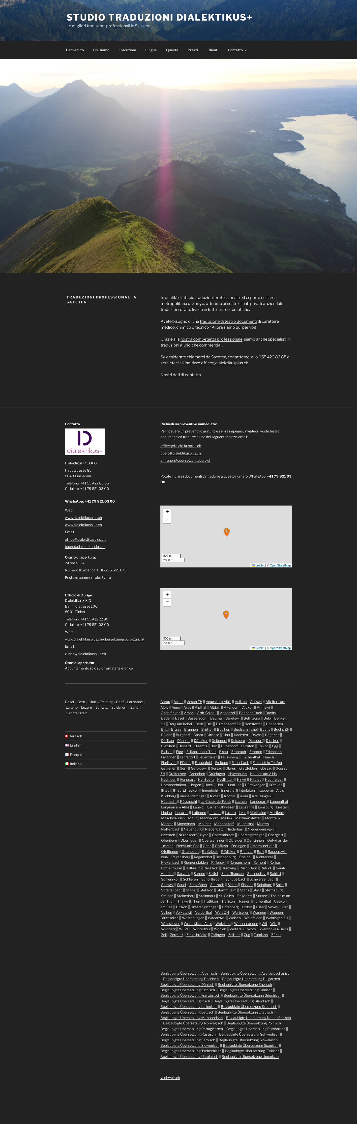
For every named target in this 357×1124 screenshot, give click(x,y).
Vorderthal (203, 912)
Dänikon (183, 740)
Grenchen (197, 774)
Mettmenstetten (248, 818)
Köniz (244, 796)
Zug (247, 935)
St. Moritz (244, 896)
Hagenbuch (237, 774)
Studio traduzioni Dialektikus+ (159, 17)
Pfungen (246, 851)
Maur (192, 818)
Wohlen (220, 929)
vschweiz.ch (170, 1077)
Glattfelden (248, 768)
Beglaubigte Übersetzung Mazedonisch (191, 1018)
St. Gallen (118, 707)
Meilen (226, 818)
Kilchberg (168, 796)
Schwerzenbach (262, 879)
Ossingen (238, 846)
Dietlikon (168, 746)
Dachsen (241, 735)
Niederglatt (214, 829)
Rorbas (275, 862)
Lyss (242, 812)
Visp (284, 907)
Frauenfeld (203, 762)
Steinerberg (186, 896)
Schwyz (101, 707)
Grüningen (216, 774)
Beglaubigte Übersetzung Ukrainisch (189, 1056)
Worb (251, 929)
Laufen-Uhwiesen (221, 807)
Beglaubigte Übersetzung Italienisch (188, 1006)
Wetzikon (223, 923)
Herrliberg (206, 779)
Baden (166, 718)
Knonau (230, 796)
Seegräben (198, 885)
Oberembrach (223, 835)
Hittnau (256, 779)
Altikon (247, 707)
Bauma (216, 718)
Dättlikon (201, 740)
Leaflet (258, 565)
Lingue (151, 50)
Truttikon (211, 901)
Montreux (273, 818)
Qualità (172, 50)
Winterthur (201, 929)
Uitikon (181, 907)
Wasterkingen (193, 918)
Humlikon (233, 785)
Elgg (179, 751)
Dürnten (247, 746)
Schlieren (190, 879)
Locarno (181, 812)
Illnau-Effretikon (186, 790)
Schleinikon (170, 879)
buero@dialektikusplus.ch (85, 546)
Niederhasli (235, 829)
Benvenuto (75, 50)
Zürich (135, 707)
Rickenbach (170, 862)
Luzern (86, 707)
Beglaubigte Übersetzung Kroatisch (249, 1006)
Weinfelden (253, 918)
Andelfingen (170, 713)
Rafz (260, 851)
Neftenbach (170, 829)
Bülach (166, 735)
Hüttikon (275, 785)
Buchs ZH (281, 729)
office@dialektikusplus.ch (224, 363)
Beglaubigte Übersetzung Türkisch (252, 1051)
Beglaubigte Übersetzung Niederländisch (258, 1018)
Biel (209, 724)
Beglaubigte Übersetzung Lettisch (187, 1012)
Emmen (255, 751)
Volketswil (184, 912)
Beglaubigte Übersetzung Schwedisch (249, 1034)
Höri (219, 785)
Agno (176, 707)
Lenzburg (265, 807)
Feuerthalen (208, 757)
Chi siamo (101, 50)
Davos (256, 735)
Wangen (259, 912)
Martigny (276, 812)
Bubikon (223, 729)
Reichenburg (226, 857)
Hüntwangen (255, 785)
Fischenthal (250, 757)
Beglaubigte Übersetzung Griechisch (252, 995)
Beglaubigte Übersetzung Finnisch (245, 990)
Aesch (178, 701)
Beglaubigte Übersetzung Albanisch (188, 973)
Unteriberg (230, 907)
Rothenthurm (171, 868)
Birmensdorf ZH (228, 724)
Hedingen (168, 779)
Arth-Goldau (206, 713)
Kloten (215, 796)
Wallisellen (240, 912)
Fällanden (168, 757)
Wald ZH (222, 912)
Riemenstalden (196, 862)
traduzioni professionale (217, 297)
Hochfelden (274, 779)
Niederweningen (261, 829)
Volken (166, 912)
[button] (226, 532)
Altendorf (231, 707)
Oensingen (255, 840)
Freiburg (106, 702)
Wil (264, 923)
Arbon (189, 713)
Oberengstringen (251, 835)
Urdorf (247, 907)
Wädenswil (216, 918)
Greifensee (177, 774)
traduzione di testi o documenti (228, 321)
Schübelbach (235, 879)
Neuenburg (193, 829)
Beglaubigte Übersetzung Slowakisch (248, 1040)
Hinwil (241, 779)
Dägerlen (272, 735)
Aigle (187, 707)
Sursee (261, 896)
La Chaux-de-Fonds (216, 801)
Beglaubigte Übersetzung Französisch (190, 995)
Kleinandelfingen (193, 796)
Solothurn (264, 885)
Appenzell (228, 713)
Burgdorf (183, 735)
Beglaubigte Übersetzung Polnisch (254, 1023)
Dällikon (167, 740)
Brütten (207, 729)
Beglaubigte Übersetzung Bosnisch (191, 979)
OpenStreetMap (280, 565)
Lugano (72, 707)
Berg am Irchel (180, 724)
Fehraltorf (187, 757)
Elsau (223, 751)
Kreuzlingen (261, 796)
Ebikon (263, 746)
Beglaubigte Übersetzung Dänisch (187, 984)
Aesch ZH (194, 701)
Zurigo (198, 303)
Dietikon (272, 740)
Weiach (235, 918)
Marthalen (258, 812)
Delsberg (238, 740)
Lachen (241, 801)
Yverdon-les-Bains (273, 929)
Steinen (167, 896)
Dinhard (184, 746)
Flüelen (185, 762)
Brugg (176, 729)
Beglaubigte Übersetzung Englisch (245, 984)
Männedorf (209, 818)
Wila (273, 923)
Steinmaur (207, 896)
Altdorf (214, 707)
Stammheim (227, 890)
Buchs (265, 729)
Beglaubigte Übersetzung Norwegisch (193, 1023)
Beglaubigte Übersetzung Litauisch (245, 1012)
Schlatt (275, 873)
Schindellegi (256, 873)
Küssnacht (188, 801)
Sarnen (199, 873)
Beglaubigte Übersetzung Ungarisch (250, 1056)
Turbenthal (262, 901)
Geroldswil (199, 768)
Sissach (247, 885)
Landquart (258, 801)
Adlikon (241, 701)
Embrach (238, 751)
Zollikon (234, 935)
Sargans (183, 873)
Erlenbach (274, 751)
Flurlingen (169, 762)
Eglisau (167, 751)
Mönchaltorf (224, 824)
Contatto (237, 50)
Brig (164, 729)
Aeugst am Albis (218, 701)
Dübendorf (229, 746)
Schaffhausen (232, 873)
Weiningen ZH (277, 918)
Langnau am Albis (175, 807)
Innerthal (228, 790)
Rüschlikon (248, 868)
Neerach (168, 835)
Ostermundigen (262, 846)
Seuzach (217, 885)
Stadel (191, 890)
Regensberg (180, 857)
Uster (260, 907)
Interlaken (247, 790)
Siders (233, 885)
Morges (167, 824)
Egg (275, 746)
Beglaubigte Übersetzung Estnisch (187, 990)
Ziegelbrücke (196, 935)
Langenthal (279, 801)
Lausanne (135, 702)
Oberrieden (189, 840)
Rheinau (245, 857)
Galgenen (168, 768)
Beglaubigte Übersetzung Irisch (185, 1001)
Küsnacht (169, 801)
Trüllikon (228, 901)
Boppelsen (274, 724)
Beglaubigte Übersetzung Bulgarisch (251, 979)
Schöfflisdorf (211, 879)
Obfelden (236, 840)
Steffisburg (274, 890)
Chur (92, 702)
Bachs (271, 713)
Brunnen (191, 729)
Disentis (200, 746)
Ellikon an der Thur (201, 751)
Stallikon (206, 890)
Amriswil (263, 707)
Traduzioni (127, 50)
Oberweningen (213, 840)
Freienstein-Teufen (267, 762)
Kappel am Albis (271, 790)
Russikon (211, 868)
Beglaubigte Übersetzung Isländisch (241, 1001)
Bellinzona (252, 718)
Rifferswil (218, 862)
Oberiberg (169, 840)
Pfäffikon (228, 851)
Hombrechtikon (173, 785)
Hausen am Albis (263, 774)
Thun (196, 901)
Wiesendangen (246, 923)
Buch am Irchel (246, 729)
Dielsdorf (255, 740)
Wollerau (237, 929)
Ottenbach (190, 851)
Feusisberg (229, 757)
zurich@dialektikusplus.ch (85, 654)
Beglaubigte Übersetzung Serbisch (187, 1040)
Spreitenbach (171, 890)
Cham (198, 735)
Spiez (280, 885)
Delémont (219, 740)
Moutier (204, 824)
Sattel (213, 873)
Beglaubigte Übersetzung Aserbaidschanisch (256, 973)
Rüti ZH (266, 868)
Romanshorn (240, 862)
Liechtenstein (76, 713)
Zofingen (218, 935)
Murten (263, 824)
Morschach (186, 824)
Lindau (166, 812)
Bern (81, 702)
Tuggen (244, 901)
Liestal (281, 807)
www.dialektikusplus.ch (83, 517)
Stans (244, 890)
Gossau (266, 768)
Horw (209, 785)
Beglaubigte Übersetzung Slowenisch (189, 1045)
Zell (164, 935)
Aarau (165, 701)
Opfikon (221, 846)
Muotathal (245, 824)
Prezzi (193, 50)
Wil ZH (184, 929)
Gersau (216, 768)
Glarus (231, 768)
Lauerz (198, 807)
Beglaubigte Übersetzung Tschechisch (190, 1051)
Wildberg (168, 929)
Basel (69, 702)
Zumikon (261, 935)
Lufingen (199, 812)
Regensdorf (203, 857)
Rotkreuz (193, 868)
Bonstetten (254, 724)
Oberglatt (275, 835)
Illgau (165, 790)
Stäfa (257, 890)
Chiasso (213, 735)
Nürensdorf (187, 835)
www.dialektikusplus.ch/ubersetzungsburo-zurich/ (104, 639)
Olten (207, 846)
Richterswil (264, 857)
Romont (259, 862)
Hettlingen (225, 779)
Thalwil (182, 901)
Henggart (187, 779)
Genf (120, 702)
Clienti (213, 50)
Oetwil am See (187, 846)
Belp (267, 718)
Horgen (195, 785)
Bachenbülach (250, 713)
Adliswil (256, 701)
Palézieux (210, 851)
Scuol (181, 885)
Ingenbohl (210, 790)
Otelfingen (169, 851)
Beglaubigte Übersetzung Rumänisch (255, 1029)
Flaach (268, 757)
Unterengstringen (204, 907)
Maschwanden (173, 818)
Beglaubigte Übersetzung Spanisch (250, 1045)
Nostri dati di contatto (181, 375)
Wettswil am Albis (198, 923)
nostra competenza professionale (211, 339)
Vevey (273, 907)
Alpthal (200, 707)
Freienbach (240, 762)
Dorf (213, 746)
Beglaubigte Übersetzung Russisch (188, 1034)
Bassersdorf (197, 718)
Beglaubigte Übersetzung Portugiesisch (191, 1029)
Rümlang (229, 868)
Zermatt (176, 935)
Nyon (204, 835)
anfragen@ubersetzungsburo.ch (185, 460)
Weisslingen (170, 923)
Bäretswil (232, 718)
